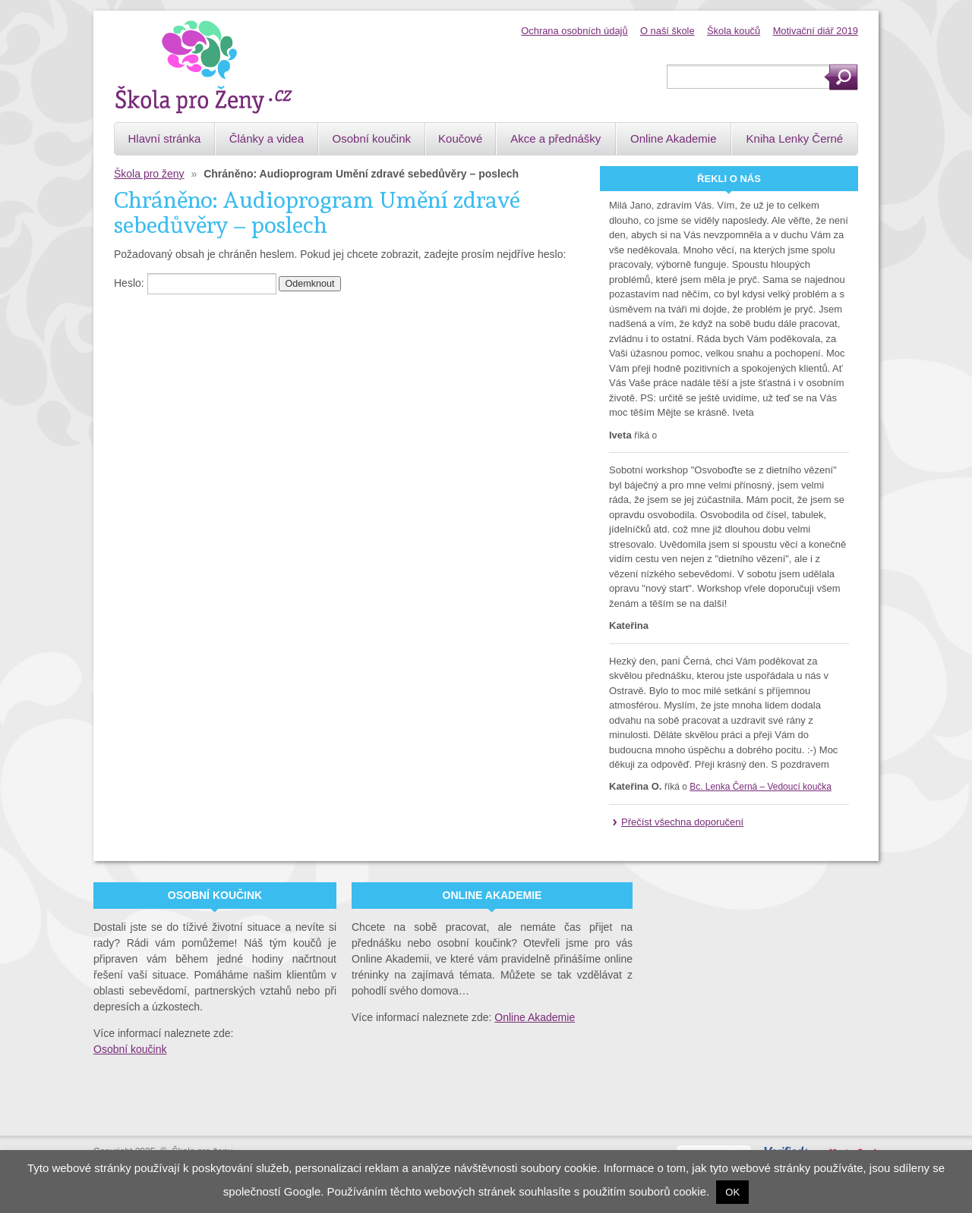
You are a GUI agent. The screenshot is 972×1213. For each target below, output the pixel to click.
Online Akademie (534, 1017)
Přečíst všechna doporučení (682, 822)
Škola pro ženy (149, 174)
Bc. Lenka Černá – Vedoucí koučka (761, 786)
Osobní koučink (130, 1049)
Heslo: (195, 283)
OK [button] (732, 1192)
